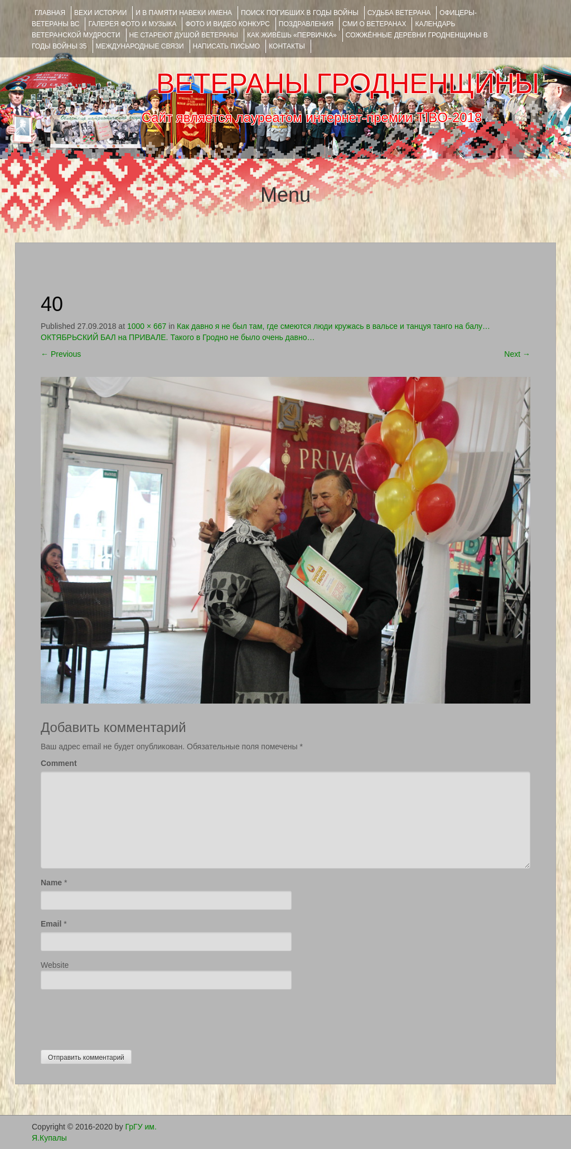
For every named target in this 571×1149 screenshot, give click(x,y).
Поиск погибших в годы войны (300, 13)
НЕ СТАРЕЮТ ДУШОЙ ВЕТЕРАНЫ (183, 35)
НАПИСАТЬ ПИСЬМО (226, 46)
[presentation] (125, 1017)
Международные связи (140, 46)
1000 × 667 (146, 326)
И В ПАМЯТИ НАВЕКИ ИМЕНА (184, 13)
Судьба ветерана (399, 13)
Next (517, 354)
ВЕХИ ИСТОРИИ (100, 13)
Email (51, 923)
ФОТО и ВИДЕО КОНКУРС (227, 24)
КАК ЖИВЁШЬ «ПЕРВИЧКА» (292, 35)
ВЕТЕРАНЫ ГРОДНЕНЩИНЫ (347, 83)
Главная (50, 13)
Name (51, 882)
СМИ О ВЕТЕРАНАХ (374, 24)
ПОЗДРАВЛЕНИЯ (306, 24)
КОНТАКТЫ (287, 46)
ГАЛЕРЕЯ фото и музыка (132, 24)
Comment (59, 763)
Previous (61, 354)
